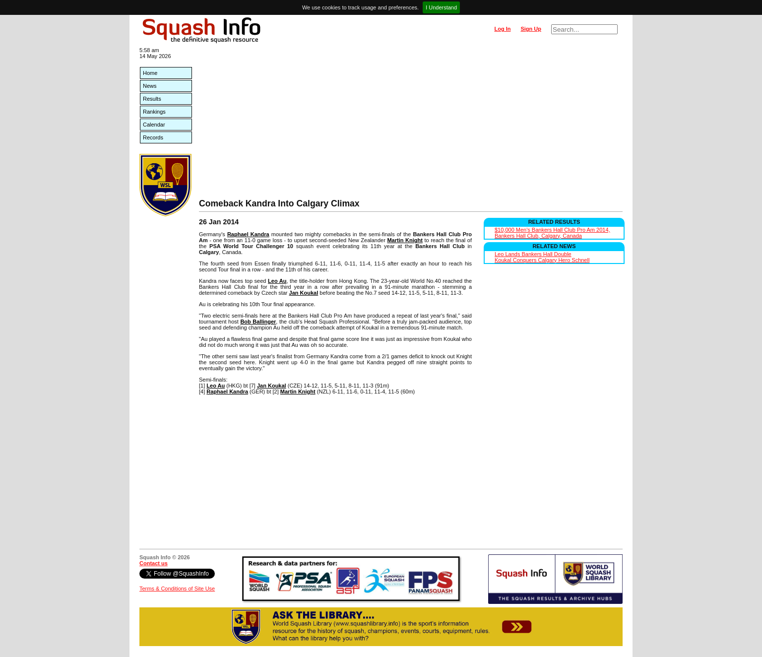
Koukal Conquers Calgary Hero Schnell (542, 260)
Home (150, 73)
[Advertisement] (411, 124)
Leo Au (277, 281)
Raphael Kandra (248, 234)
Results (152, 99)
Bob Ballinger (258, 322)
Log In (502, 29)
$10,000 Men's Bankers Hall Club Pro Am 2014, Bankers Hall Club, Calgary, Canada (552, 233)
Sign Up (530, 29)
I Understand (441, 7)
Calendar (154, 125)
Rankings (154, 112)
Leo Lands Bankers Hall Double (533, 254)
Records (153, 137)
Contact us (153, 563)
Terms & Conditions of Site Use (177, 588)
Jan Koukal (303, 293)
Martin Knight (404, 240)
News (150, 86)
